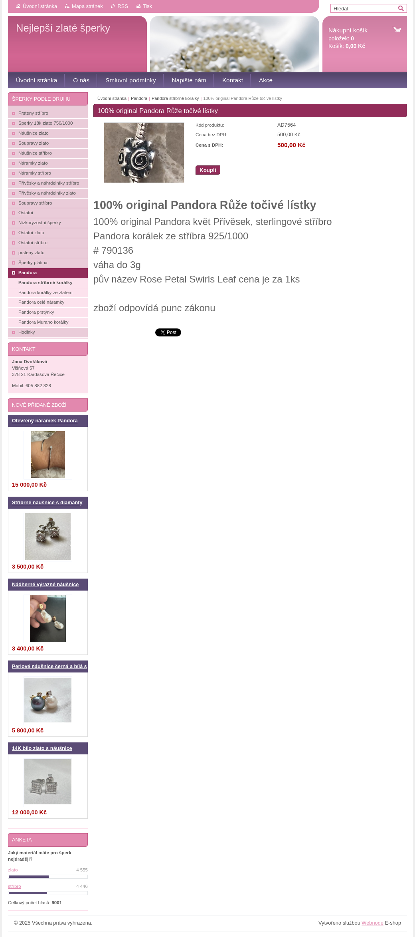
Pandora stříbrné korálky (175, 98)
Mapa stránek (87, 6)
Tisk (147, 6)
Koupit (208, 170)
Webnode (372, 923)
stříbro (14, 886)
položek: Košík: (348, 38)
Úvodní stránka (40, 6)
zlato (13, 869)
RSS (123, 6)
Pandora (139, 98)
